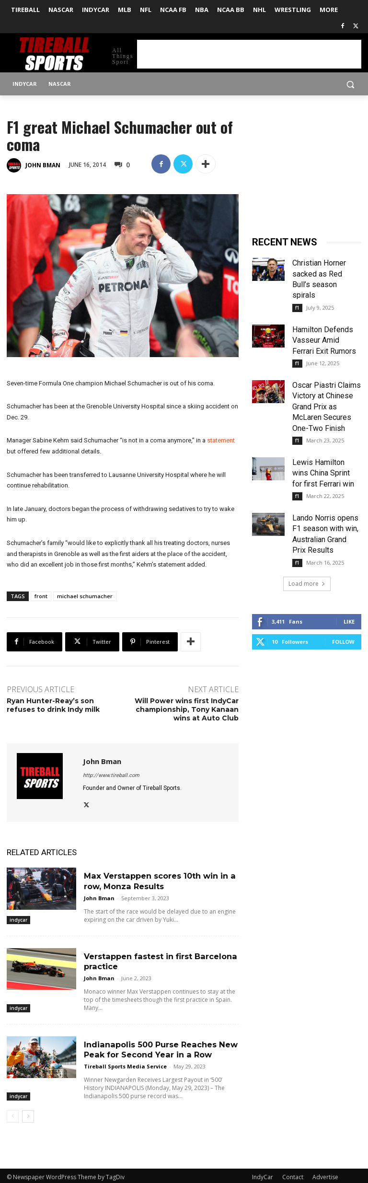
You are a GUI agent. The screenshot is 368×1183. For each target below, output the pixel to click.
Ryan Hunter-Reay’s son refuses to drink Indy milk (53, 705)
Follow (343, 641)
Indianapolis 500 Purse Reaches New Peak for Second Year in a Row (159, 1047)
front (40, 596)
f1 (297, 307)
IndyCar (262, 1174)
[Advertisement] (249, 54)
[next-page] (28, 1113)
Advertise (325, 1174)
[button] (350, 84)
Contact (292, 1174)
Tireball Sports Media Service (125, 1063)
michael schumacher (85, 596)
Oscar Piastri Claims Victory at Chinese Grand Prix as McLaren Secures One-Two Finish (326, 407)
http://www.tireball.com (111, 775)
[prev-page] (13, 1113)
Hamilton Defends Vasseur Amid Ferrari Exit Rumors (324, 340)
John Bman (42, 165)
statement (221, 440)
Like (349, 621)
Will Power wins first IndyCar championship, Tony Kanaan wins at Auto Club (187, 709)
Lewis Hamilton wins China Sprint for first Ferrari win (323, 473)
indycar (18, 919)
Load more (306, 584)
